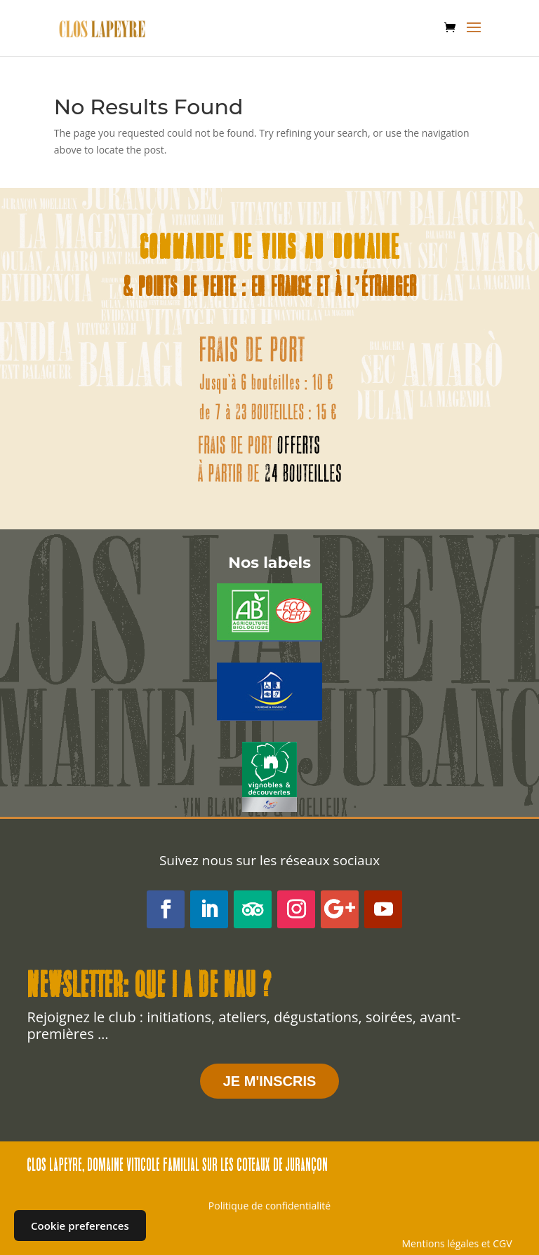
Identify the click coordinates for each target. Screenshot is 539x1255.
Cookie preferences (80, 1226)
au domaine (352, 250)
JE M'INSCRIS (270, 1081)
